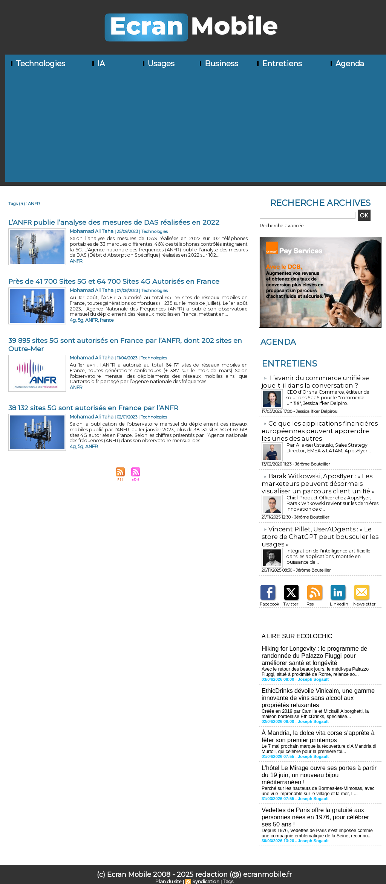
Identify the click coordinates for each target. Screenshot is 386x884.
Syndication (205, 871)
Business (218, 63)
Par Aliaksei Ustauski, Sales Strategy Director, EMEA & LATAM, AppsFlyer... (327, 445)
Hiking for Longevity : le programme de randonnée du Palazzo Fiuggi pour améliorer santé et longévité (313, 650)
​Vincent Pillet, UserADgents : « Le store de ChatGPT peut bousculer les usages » (318, 532)
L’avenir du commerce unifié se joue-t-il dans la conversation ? (313, 381)
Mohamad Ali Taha (89, 231)
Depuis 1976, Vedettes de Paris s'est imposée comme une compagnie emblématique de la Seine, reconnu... (320, 823)
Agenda (346, 63)
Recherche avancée (279, 225)
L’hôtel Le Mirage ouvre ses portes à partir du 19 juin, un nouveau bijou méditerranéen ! (320, 766)
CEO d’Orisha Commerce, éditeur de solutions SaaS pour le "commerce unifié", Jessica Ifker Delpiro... (331, 396)
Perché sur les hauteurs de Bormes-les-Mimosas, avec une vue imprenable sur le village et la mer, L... (316, 782)
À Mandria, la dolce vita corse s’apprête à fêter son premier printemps (317, 728)
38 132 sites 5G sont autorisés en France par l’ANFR (93, 408)
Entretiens (279, 63)
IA (98, 63)
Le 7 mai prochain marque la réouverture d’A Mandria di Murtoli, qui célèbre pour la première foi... (317, 741)
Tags (227, 871)
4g (72, 319)
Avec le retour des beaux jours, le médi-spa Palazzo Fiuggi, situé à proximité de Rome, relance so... (314, 665)
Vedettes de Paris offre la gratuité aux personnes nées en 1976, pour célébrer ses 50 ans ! (320, 807)
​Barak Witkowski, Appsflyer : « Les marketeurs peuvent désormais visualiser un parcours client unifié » (315, 480)
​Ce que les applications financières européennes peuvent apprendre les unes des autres (318, 429)
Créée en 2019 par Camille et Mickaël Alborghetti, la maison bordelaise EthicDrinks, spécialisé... (314, 706)
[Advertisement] (195, 129)
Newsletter (363, 599)
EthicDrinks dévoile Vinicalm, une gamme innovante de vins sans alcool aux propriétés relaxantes (317, 691)
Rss (309, 599)
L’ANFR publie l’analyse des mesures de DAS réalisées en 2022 (114, 222)
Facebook (269, 599)
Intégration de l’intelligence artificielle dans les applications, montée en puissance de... (332, 549)
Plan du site (169, 871)
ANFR (76, 260)
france (104, 319)
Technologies (37, 63)
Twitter (289, 599)
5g (79, 319)
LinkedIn (338, 599)
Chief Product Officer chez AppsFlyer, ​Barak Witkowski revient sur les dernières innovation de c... (330, 499)
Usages (158, 63)
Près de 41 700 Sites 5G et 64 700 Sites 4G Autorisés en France (114, 281)
